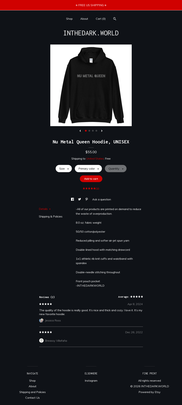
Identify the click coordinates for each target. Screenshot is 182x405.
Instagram (91, 380)
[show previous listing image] (80, 131)
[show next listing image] (102, 131)
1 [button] (86, 131)
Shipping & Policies (50, 216)
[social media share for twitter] (80, 199)
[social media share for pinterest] (87, 199)
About (84, 18)
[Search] (114, 19)
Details (45, 209)
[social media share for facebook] (73, 199)
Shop (69, 18)
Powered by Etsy (150, 392)
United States (95, 158)
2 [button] (89, 131)
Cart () (101, 18)
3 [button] (93, 131)
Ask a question (101, 199)
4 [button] (96, 131)
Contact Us (32, 397)
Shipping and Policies (32, 392)
